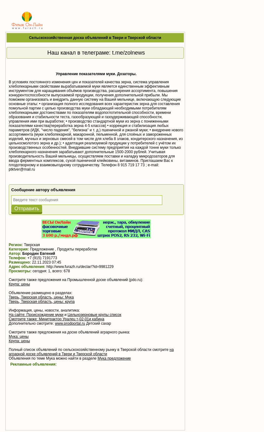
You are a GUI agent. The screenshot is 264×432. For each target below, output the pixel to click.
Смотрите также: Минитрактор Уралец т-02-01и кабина (56, 319)
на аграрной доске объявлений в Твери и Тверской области (91, 351)
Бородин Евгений (38, 253)
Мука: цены (19, 336)
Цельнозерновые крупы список (94, 315)
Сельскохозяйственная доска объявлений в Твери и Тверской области (95, 38)
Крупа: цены (19, 284)
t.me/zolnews (128, 53)
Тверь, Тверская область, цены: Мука (41, 297)
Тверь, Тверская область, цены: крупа (42, 301)
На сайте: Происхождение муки (36, 315)
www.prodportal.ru (70, 323)
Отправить (26, 208)
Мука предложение (114, 358)
